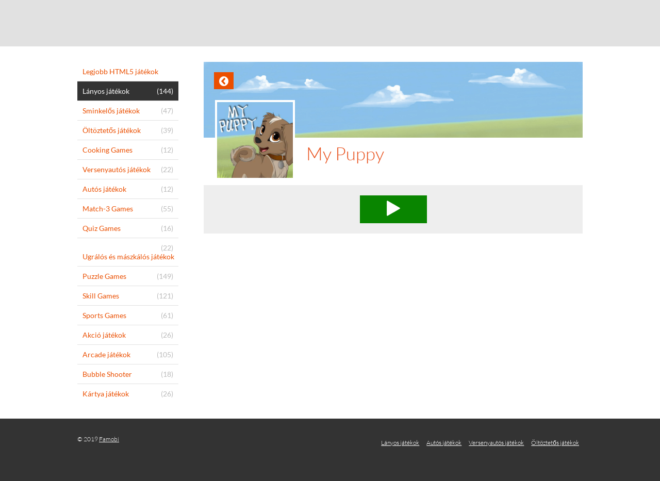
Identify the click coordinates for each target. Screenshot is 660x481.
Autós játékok (443, 442)
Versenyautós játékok (496, 442)
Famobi (109, 439)
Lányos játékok (400, 442)
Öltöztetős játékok (555, 442)
